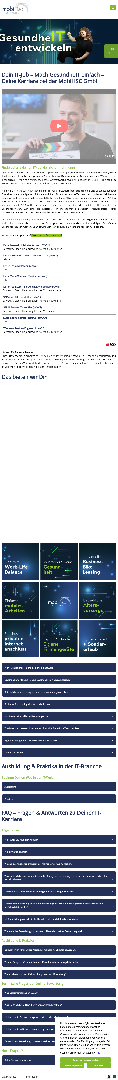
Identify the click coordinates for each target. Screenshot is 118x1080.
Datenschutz (9, 1076)
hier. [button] (99, 1052)
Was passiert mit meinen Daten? (21, 992)
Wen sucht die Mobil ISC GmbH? (21, 839)
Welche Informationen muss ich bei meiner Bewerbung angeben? (38, 863)
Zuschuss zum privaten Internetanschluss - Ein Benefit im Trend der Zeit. (41, 728)
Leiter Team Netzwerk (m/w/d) (20, 266)
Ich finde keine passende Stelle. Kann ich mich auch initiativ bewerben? (41, 919)
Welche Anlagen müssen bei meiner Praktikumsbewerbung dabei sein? (41, 962)
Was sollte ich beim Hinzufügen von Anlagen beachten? (33, 1004)
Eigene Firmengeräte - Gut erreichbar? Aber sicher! (30, 740)
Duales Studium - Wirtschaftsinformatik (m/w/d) (30, 255)
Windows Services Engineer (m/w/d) (23, 328)
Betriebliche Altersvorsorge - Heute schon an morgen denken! (36, 692)
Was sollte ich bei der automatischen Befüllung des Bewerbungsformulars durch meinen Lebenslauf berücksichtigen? (56, 878)
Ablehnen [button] (99, 1066)
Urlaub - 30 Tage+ (13, 752)
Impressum (32, 1076)
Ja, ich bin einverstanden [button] (86, 1060)
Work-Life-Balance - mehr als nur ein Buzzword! (29, 667)
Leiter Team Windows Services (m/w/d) (25, 276)
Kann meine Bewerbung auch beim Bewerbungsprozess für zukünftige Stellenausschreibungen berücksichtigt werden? (53, 905)
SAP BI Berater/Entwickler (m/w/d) (22, 307)
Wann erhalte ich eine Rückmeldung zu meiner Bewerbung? (35, 974)
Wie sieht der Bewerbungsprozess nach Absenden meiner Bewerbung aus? (43, 931)
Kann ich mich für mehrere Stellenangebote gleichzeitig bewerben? (38, 891)
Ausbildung (10, 786)
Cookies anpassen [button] (72, 1066)
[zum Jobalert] (111, 51)
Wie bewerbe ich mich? (16, 851)
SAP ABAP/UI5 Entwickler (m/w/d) (22, 297)
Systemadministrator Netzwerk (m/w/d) (25, 318)
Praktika (8, 798)
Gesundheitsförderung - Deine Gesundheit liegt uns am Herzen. (37, 679)
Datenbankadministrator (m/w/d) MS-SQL (26, 245)
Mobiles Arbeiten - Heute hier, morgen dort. (27, 716)
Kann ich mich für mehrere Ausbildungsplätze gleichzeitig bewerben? (40, 949)
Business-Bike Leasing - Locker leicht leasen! (27, 704)
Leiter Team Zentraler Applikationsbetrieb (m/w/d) (31, 286)
